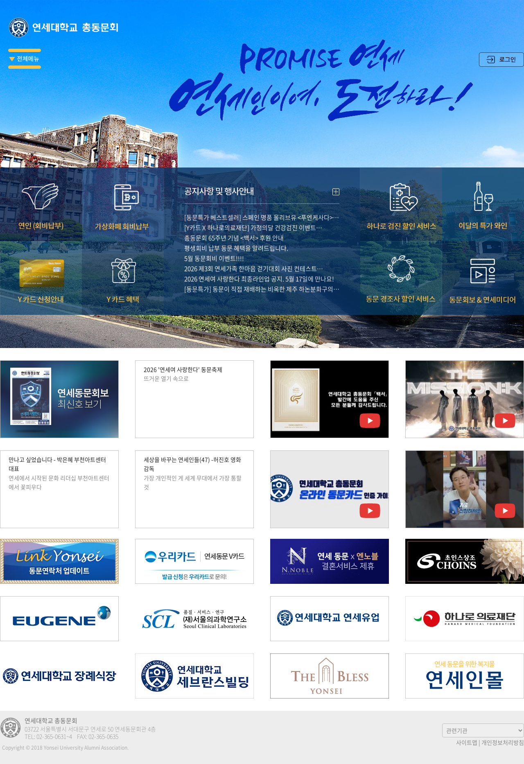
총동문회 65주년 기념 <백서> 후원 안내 (234, 225)
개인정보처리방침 (502, 742)
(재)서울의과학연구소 (194, 618)
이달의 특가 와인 (483, 192)
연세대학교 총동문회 (65, 27)
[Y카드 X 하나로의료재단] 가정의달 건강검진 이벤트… (253, 215)
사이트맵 (466, 742)
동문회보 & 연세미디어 (483, 266)
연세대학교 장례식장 (59, 675)
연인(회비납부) (41, 192)
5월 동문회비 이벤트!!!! (214, 246)
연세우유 (329, 618)
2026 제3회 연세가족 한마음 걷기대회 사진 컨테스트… (253, 256)
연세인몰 (464, 675)
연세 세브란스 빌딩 (194, 675)
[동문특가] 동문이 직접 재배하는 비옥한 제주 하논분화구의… (261, 276)
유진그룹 (59, 618)
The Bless (329, 675)
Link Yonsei (59, 561)
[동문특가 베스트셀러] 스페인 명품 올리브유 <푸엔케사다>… (261, 205)
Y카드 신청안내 (41, 266)
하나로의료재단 (464, 618)
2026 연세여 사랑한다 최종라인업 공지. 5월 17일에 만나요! (259, 266)
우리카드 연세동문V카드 (194, 561)
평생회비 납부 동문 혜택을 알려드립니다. (236, 235)
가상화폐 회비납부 (123, 192)
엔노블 (329, 561)
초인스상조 (464, 561)
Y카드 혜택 (123, 266)
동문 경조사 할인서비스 (401, 266)
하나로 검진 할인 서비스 (401, 192)
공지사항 (262, 176)
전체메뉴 (24, 59)
